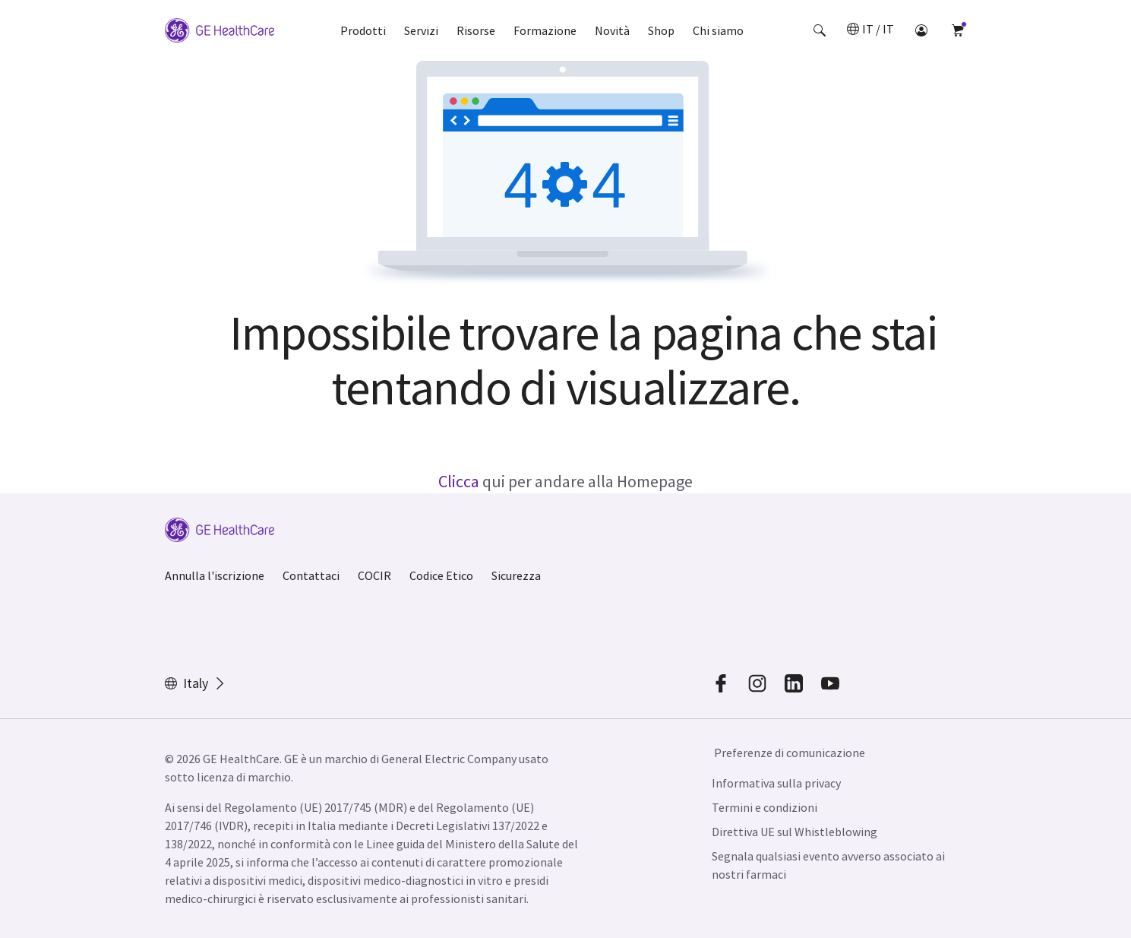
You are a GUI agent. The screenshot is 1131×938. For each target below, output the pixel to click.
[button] (819, 30)
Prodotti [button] (363, 30)
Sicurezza (516, 575)
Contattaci (311, 575)
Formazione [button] (545, 30)
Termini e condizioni (764, 807)
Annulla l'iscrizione (214, 575)
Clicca (458, 481)
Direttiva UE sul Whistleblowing (794, 831)
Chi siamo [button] (718, 30)
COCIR (374, 575)
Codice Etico (441, 575)
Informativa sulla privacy (776, 783)
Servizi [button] (421, 30)
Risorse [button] (476, 30)
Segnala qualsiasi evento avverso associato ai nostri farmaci (828, 865)
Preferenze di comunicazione (789, 752)
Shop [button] (661, 30)
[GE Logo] (219, 30)
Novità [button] (612, 30)
